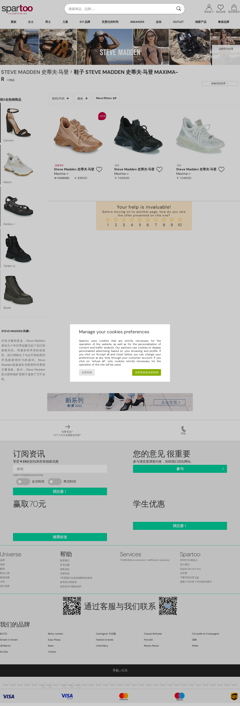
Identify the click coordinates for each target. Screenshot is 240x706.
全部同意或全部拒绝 (146, 372)
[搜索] (179, 9)
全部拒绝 (87, 372)
